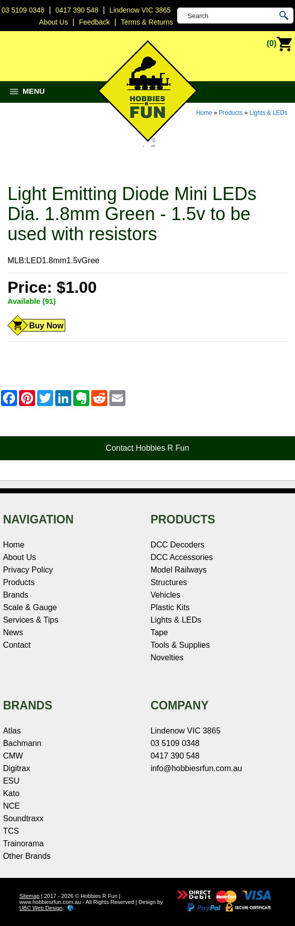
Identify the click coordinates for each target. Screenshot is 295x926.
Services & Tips (30, 620)
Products (230, 112)
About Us (19, 557)
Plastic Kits (170, 607)
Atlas (12, 730)
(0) (279, 44)
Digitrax (16, 768)
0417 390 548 (77, 10)
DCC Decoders (178, 544)
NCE (11, 806)
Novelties (167, 657)
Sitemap (29, 896)
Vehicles (166, 595)
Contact (17, 645)
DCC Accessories (182, 557)
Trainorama (23, 843)
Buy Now (46, 325)
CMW (13, 756)
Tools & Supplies (180, 645)
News (13, 632)
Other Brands (27, 856)
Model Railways (179, 570)
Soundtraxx (23, 818)
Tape (159, 632)
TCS (11, 831)
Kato (11, 793)
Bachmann (22, 743)
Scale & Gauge (30, 607)
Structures (169, 582)
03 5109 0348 (23, 10)
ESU (11, 781)
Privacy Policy (28, 570)
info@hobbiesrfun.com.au (196, 768)
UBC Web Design (40, 908)
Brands (16, 595)
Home (204, 112)
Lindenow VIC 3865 (140, 10)
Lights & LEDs (268, 112)
